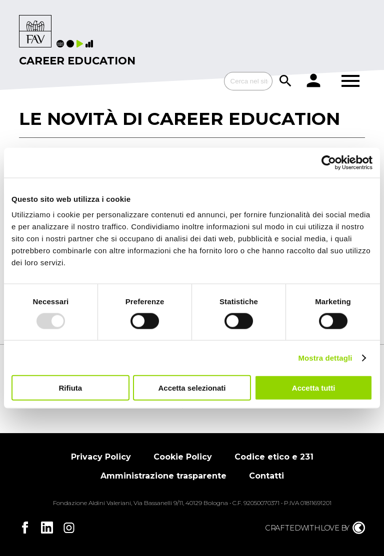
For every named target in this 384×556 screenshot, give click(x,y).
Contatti (266, 476)
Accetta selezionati (192, 388)
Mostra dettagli (325, 357)
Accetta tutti (314, 388)
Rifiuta (70, 388)
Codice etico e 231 (274, 457)
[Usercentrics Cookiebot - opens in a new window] (328, 162)
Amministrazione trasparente (163, 476)
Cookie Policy (183, 457)
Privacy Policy (101, 457)
